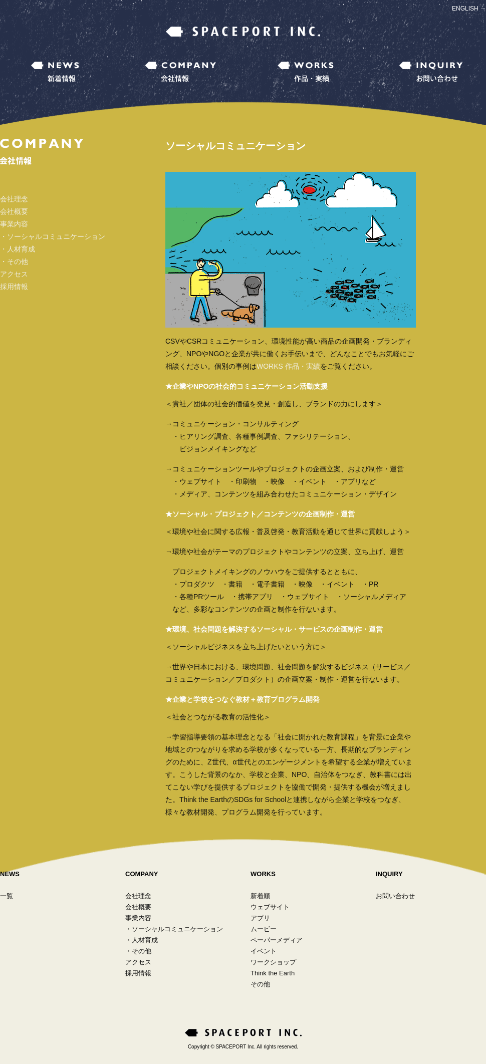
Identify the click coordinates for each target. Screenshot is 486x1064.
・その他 (14, 261)
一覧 (6, 896)
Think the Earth (273, 973)
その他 (141, 951)
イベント (264, 951)
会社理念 (14, 199)
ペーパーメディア (277, 940)
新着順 (260, 896)
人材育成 (145, 940)
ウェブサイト (270, 907)
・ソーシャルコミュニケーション (52, 236)
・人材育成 (17, 249)
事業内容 (14, 224)
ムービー (264, 929)
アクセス (14, 274)
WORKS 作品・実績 (288, 366)
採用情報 (14, 287)
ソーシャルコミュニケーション (177, 929)
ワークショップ (273, 962)
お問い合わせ (395, 896)
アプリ (260, 918)
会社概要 (14, 211)
